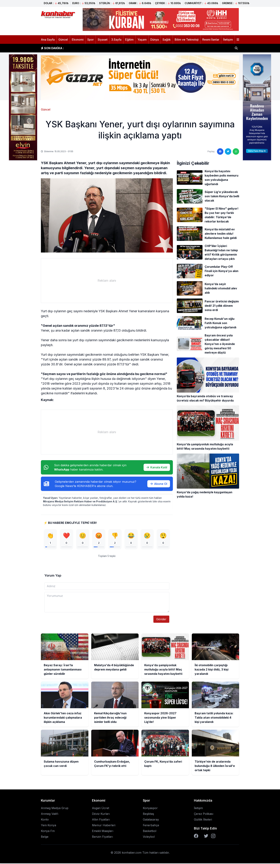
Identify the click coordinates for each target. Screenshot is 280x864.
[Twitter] (206, 836)
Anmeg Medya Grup (54, 809)
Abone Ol (158, 484)
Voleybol (149, 837)
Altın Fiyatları (101, 820)
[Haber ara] (236, 48)
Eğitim (129, 39)
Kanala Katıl (156, 467)
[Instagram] (213, 836)
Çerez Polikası (203, 814)
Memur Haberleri (103, 826)
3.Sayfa (116, 39)
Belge (44, 837)
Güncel (63, 39)
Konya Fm (48, 831)
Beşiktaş (148, 814)
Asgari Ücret (100, 809)
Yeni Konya (48, 826)
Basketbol (149, 831)
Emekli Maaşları (102, 831)
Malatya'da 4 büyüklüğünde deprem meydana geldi (106, 48)
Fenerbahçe (151, 826)
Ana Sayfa (48, 39)
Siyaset (103, 39)
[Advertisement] (107, 280)
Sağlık (166, 39)
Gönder (161, 620)
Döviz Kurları (101, 814)
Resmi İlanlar (210, 39)
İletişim (228, 39)
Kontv (45, 820)
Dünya (154, 39)
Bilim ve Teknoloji (187, 39)
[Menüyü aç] (238, 39)
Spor (90, 39)
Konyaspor (150, 809)
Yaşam (142, 39)
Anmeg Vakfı (49, 814)
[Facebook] (196, 836)
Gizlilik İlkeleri (203, 820)
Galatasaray (151, 820)
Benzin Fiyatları (102, 837)
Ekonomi (78, 39)
